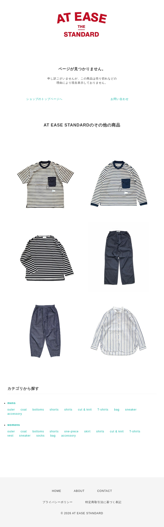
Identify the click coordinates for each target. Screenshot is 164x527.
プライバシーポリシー (58, 502)
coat (24, 409)
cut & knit (85, 409)
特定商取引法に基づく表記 (103, 502)
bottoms (38, 409)
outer (11, 409)
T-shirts (103, 409)
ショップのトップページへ (44, 99)
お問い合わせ (120, 99)
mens (11, 403)
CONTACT (104, 491)
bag (116, 409)
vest (10, 435)
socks (40, 435)
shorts (54, 409)
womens (13, 425)
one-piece (71, 431)
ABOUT (79, 491)
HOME (56, 491)
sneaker (131, 409)
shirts (68, 409)
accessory (14, 413)
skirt (87, 431)
